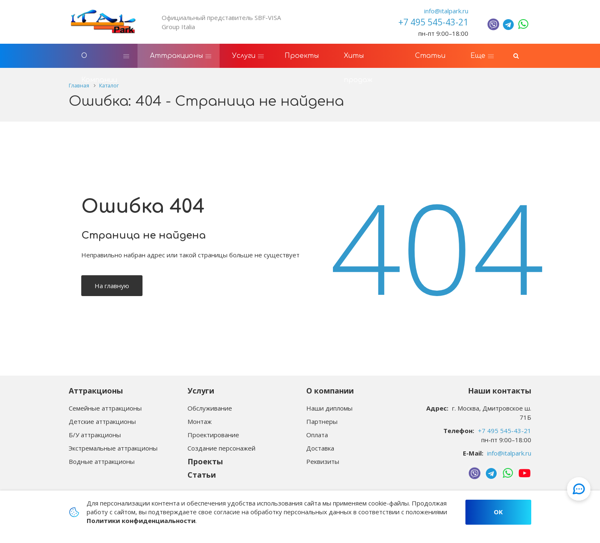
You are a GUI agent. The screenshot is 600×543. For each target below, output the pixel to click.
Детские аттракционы (102, 421)
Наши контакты (499, 391)
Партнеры (322, 421)
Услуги (201, 391)
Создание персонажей (221, 448)
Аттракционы (96, 391)
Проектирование (213, 435)
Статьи (202, 475)
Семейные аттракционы (105, 408)
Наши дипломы (329, 408)
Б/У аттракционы (95, 435)
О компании (330, 391)
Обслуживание (210, 408)
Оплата (317, 435)
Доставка (320, 448)
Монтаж (200, 421)
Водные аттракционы (102, 461)
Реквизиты (322, 461)
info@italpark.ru (446, 11)
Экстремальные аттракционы (113, 448)
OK (498, 512)
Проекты (205, 461)
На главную (112, 286)
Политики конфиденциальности (141, 520)
